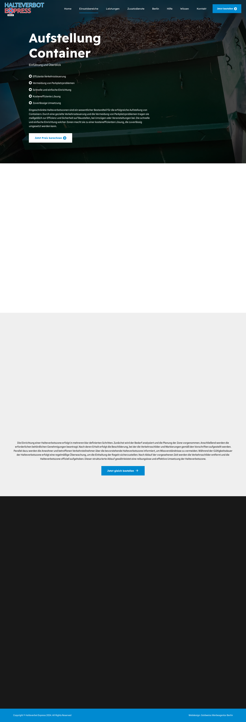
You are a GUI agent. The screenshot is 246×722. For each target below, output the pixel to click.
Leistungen (113, 8)
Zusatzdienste (135, 8)
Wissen (184, 8)
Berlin (155, 8)
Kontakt (201, 8)
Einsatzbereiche (88, 8)
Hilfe (169, 8)
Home (67, 8)
